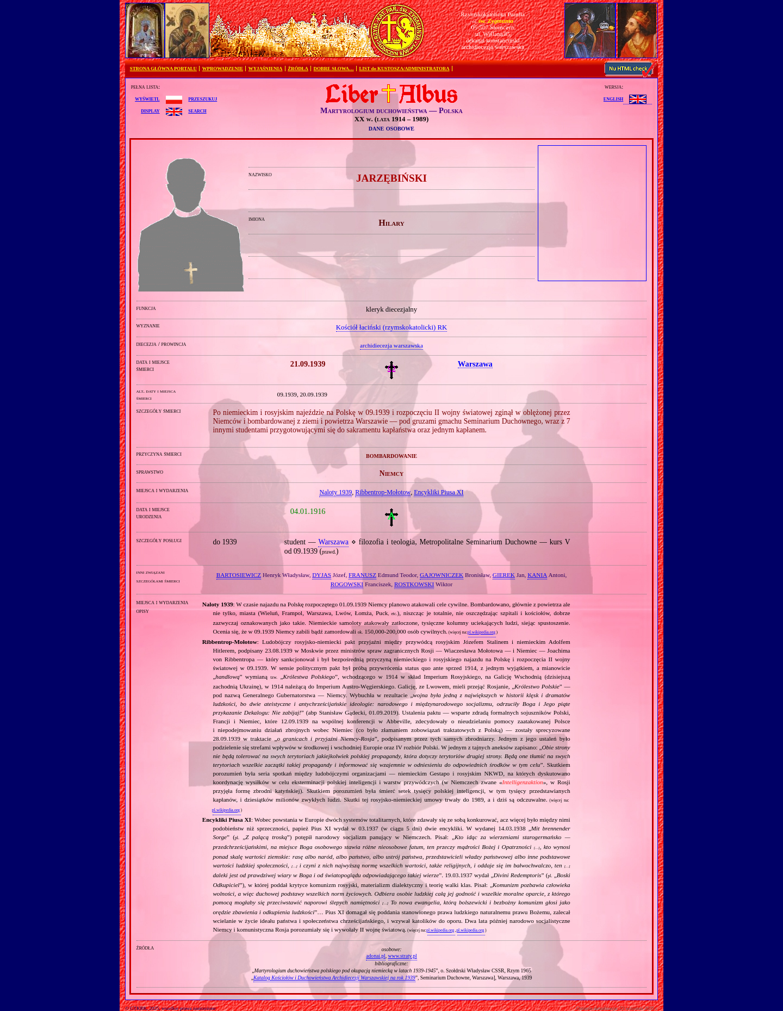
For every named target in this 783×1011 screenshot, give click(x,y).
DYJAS (321, 575)
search (197, 110)
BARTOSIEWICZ (238, 575)
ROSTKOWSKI (414, 584)
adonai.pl (375, 956)
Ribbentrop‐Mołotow (383, 492)
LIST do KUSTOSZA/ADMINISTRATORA (404, 68)
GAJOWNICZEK (441, 575)
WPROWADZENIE (222, 68)
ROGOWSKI (347, 584)
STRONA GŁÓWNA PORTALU (163, 68)
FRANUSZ (362, 575)
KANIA (537, 575)
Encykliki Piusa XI (438, 492)
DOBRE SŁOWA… (334, 68)
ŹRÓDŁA (298, 68)
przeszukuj (202, 98)
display (150, 110)
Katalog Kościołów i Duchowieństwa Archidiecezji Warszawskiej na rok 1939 (334, 978)
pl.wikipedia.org (481, 632)
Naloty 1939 (335, 492)
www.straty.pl (402, 956)
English (613, 98)
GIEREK (504, 575)
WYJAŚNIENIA (265, 68)
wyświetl (147, 98)
